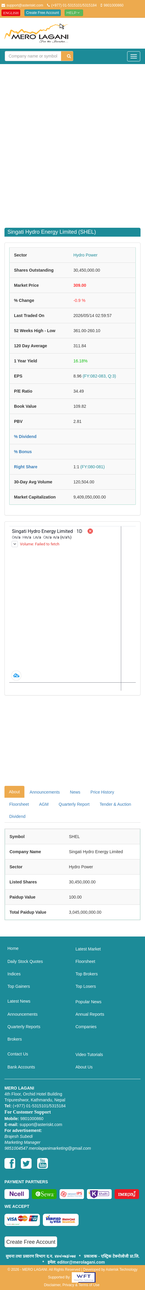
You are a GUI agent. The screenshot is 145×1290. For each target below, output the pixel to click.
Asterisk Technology (122, 1269)
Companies (86, 1026)
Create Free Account (42, 13)
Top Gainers (18, 986)
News (75, 792)
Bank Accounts (21, 1067)
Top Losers (86, 986)
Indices (14, 974)
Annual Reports (90, 1014)
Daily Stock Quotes (25, 961)
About (14, 791)
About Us (84, 1067)
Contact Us (17, 1054)
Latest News (18, 1001)
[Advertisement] (72, 142)
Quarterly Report (74, 804)
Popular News (89, 1001)
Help (73, 12)
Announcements (45, 792)
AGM (44, 804)
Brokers (14, 1039)
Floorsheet (19, 804)
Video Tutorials (89, 1054)
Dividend (17, 816)
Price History (102, 792)
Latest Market (88, 949)
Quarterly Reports (23, 1026)
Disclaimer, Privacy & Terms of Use (72, 1285)
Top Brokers (87, 974)
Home (12, 948)
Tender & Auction (115, 804)
